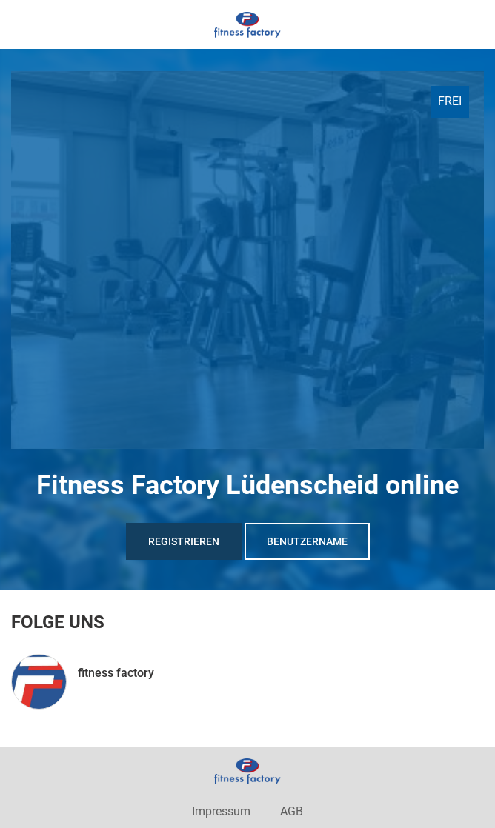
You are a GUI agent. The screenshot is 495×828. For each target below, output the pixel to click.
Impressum (221, 811)
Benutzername (307, 541)
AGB (291, 811)
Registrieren (183, 541)
